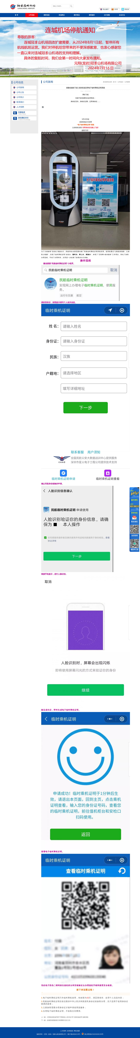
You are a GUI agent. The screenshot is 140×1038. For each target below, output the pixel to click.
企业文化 (122, 15)
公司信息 (31, 15)
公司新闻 (20, 87)
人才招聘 (20, 107)
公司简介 (20, 97)
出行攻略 (107, 15)
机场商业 (62, 15)
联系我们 (20, 102)
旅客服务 (92, 15)
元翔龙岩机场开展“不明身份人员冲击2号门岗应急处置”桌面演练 (67, 1017)
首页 (16, 15)
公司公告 (20, 92)
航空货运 (77, 15)
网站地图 (77, 1031)
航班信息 (47, 15)
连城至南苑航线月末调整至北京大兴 (58, 1020)
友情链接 (70, 1031)
